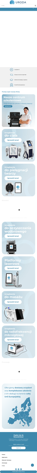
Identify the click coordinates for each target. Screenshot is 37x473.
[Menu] (4, 9)
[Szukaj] (35, 5)
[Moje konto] (23, 9)
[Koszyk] (32, 9)
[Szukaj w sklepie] (17, 5)
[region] (18, 39)
